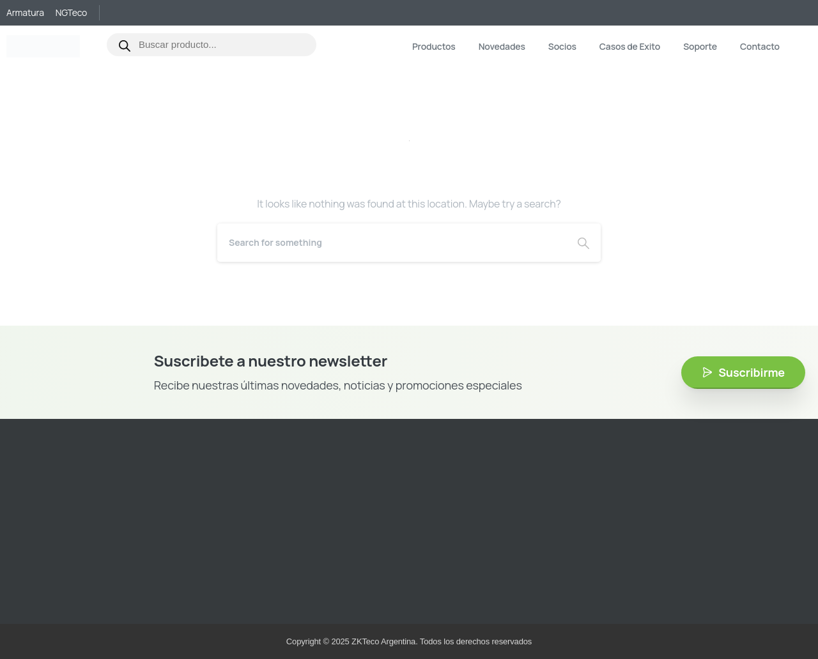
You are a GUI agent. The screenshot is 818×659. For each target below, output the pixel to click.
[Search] (391, 242)
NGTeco (71, 13)
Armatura (25, 13)
